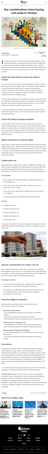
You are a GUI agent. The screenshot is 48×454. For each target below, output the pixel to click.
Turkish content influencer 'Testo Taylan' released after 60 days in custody (42, 413)
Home (21, 5)
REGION (19, 438)
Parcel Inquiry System (11, 111)
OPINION (38, 440)
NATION (10, 438)
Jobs (27, 449)
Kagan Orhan (6, 53)
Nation (26, 5)
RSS (43, 449)
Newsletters (13, 449)
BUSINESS (37, 438)
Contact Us (21, 449)
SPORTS (29, 440)
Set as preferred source (40, 53)
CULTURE (19, 440)
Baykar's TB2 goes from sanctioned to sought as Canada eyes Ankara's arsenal (30, 414)
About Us (6, 449)
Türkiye (20, 61)
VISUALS (24, 443)
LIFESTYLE (10, 440)
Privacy (32, 449)
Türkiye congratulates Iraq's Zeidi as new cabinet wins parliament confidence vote (5, 414)
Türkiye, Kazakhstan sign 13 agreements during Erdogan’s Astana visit (17, 413)
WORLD (28, 438)
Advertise (38, 449)
